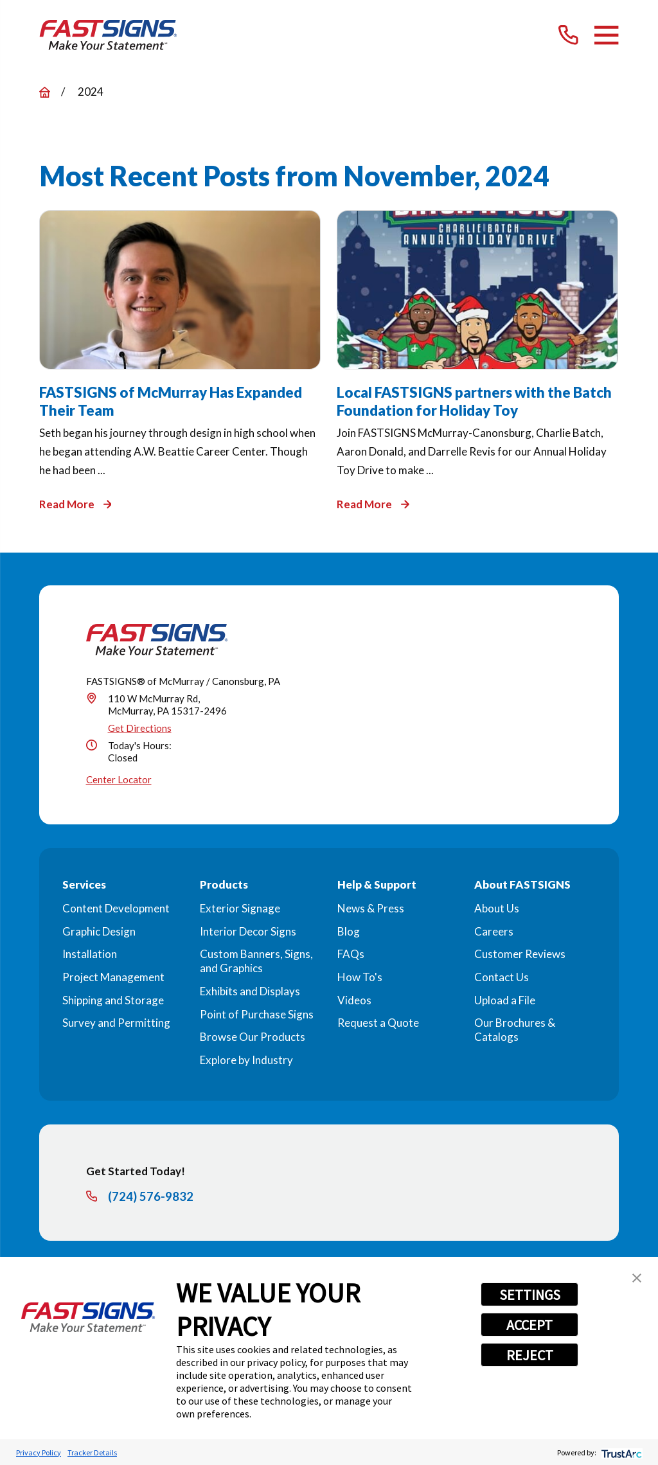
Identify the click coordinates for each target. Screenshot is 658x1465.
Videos (354, 1000)
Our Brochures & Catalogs (514, 1029)
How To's (359, 977)
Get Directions (140, 728)
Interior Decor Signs (248, 931)
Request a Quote (378, 1022)
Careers (493, 931)
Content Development (116, 908)
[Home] (108, 35)
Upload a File (504, 1000)
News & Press (370, 908)
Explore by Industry (246, 1060)
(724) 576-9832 (150, 1197)
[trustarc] (620, 1452)
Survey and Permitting (116, 1022)
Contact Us (501, 977)
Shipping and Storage (113, 1000)
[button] (637, 1278)
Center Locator (119, 779)
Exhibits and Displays (250, 991)
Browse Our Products (252, 1036)
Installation (89, 954)
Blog (348, 931)
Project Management (113, 977)
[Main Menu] (606, 35)
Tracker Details (92, 1452)
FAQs (350, 954)
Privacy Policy (38, 1452)
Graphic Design (99, 931)
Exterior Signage (240, 908)
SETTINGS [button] (529, 1295)
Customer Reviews (519, 954)
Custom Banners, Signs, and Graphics (256, 961)
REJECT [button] (529, 1355)
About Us (496, 908)
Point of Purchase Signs (257, 1014)
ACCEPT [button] (529, 1325)
